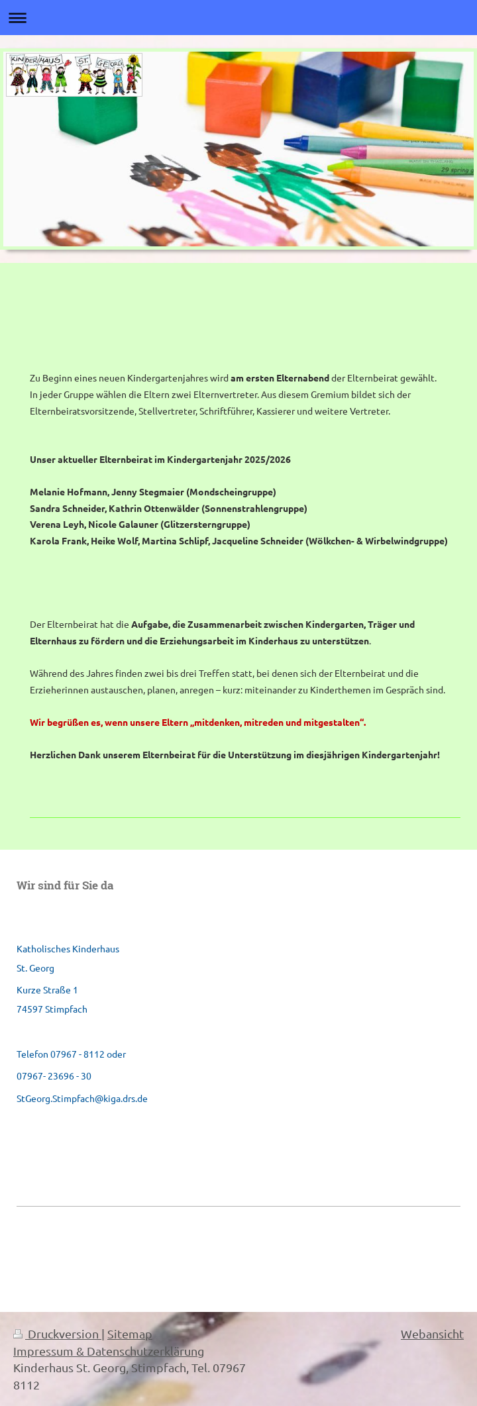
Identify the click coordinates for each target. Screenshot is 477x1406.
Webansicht (432, 1333)
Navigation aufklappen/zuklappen (238, 17)
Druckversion (57, 1333)
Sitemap (129, 1333)
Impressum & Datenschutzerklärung (108, 1351)
